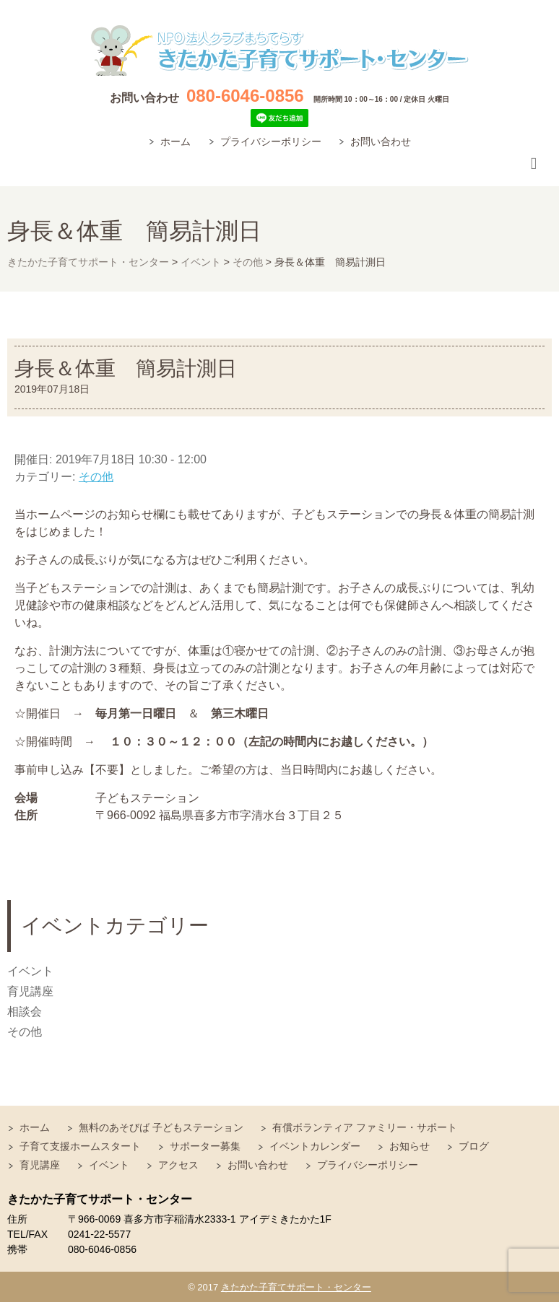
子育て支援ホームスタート (80, 1146)
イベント (30, 971)
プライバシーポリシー (270, 141)
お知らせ (409, 1146)
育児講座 (30, 991)
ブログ (474, 1146)
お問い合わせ (380, 141)
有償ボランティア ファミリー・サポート (364, 1127)
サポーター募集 (205, 1146)
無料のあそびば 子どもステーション (161, 1127)
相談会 (24, 1011)
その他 (96, 477)
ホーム (175, 141)
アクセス (178, 1165)
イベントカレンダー (314, 1146)
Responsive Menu (534, 164)
